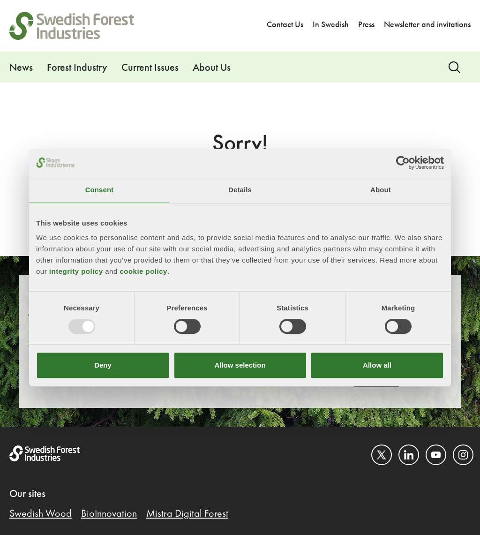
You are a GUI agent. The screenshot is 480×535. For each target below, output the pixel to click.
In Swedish (331, 25)
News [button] (21, 68)
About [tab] (380, 190)
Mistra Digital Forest (187, 514)
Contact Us (285, 25)
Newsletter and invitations (427, 25)
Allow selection (239, 365)
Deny (103, 365)
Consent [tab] (99, 190)
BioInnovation (109, 514)
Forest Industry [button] (77, 68)
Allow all (377, 365)
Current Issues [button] (150, 68)
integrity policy (76, 271)
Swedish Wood (40, 514)
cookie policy (143, 271)
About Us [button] (212, 68)
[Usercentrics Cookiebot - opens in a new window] (403, 163)
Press (366, 25)
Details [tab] (240, 190)
